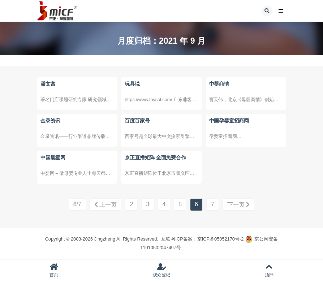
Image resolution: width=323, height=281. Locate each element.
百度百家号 (137, 121)
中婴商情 (219, 84)
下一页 (238, 205)
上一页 (105, 205)
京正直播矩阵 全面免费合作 (155, 157)
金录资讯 (50, 121)
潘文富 (47, 84)
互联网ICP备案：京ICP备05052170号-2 (202, 239)
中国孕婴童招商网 (229, 121)
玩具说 (132, 84)
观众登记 (161, 270)
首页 (54, 270)
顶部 (269, 270)
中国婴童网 (52, 157)
